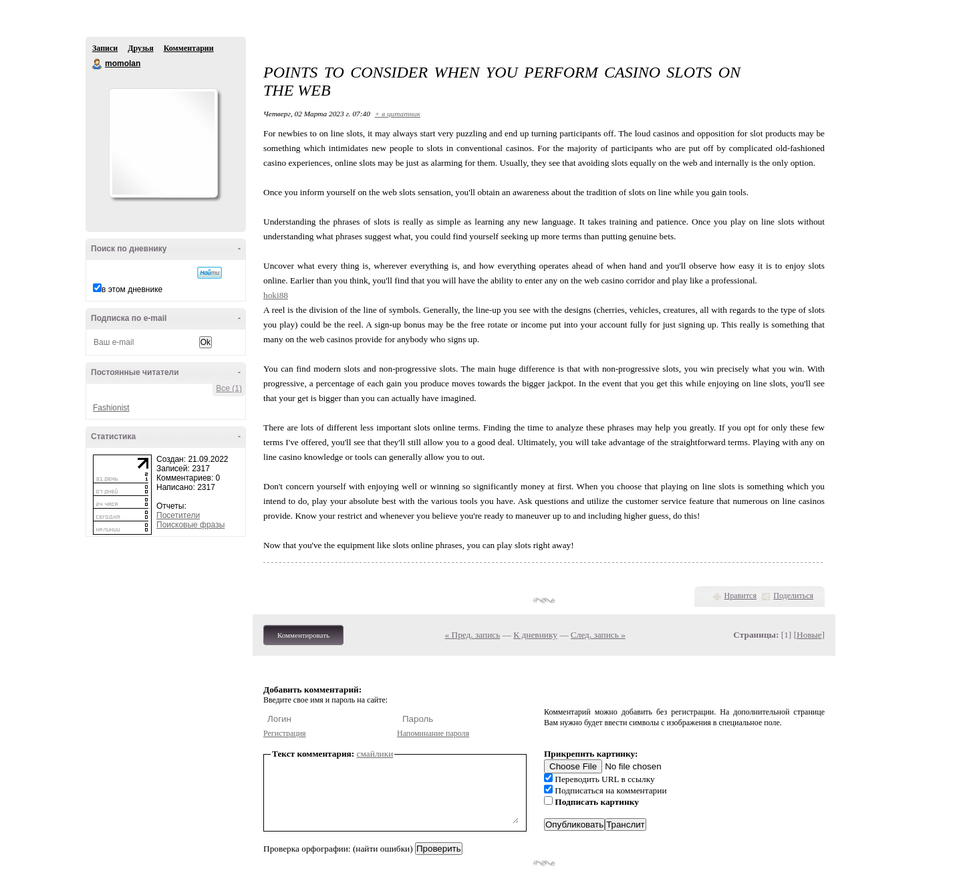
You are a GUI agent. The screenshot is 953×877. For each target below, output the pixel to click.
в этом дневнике (132, 289)
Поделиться (793, 595)
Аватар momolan (163, 143)
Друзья (140, 48)
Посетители (178, 515)
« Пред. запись (473, 635)
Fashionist (111, 407)
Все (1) (229, 388)
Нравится (740, 595)
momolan (97, 64)
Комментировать (303, 635)
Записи (105, 48)
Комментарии (189, 48)
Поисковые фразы (190, 524)
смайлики (375, 754)
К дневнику (535, 635)
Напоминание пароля (433, 733)
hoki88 (275, 295)
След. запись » (598, 635)
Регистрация (284, 733)
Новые (809, 635)
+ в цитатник (397, 114)
